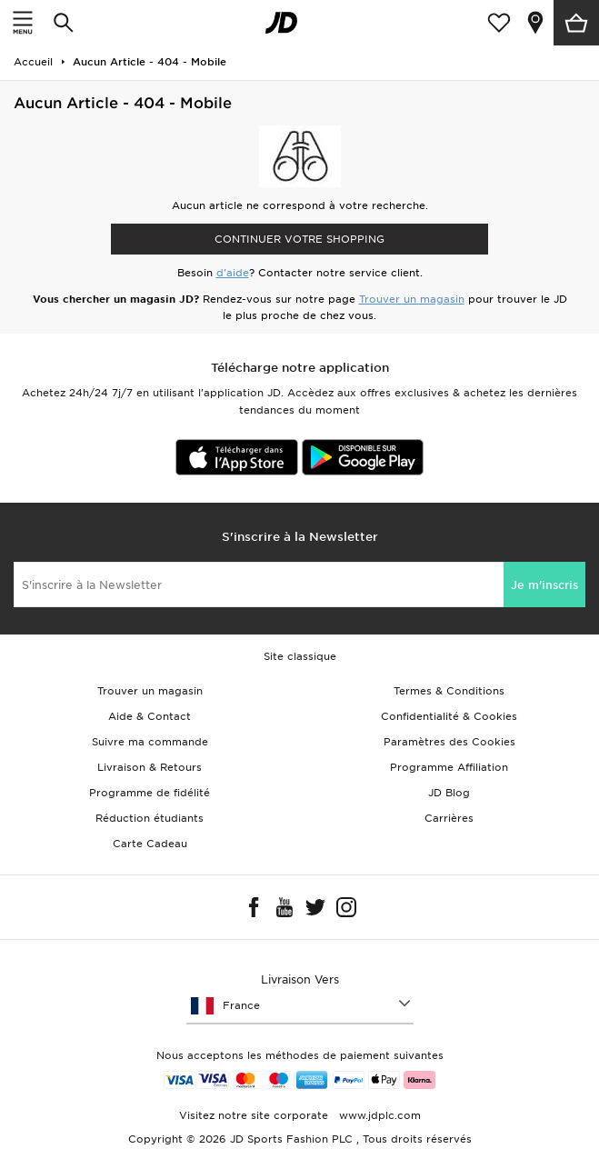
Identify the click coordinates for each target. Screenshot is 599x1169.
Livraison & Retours (149, 767)
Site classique (300, 656)
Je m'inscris (544, 585)
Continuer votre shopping (299, 239)
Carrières (449, 818)
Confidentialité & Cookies (449, 716)
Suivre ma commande (150, 741)
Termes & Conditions (449, 690)
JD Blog (449, 792)
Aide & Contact (149, 716)
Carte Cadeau (150, 843)
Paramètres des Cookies (449, 741)
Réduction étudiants (149, 818)
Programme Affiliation (449, 767)
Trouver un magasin (411, 299)
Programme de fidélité (149, 792)
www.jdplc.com (378, 1115)
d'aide (232, 272)
